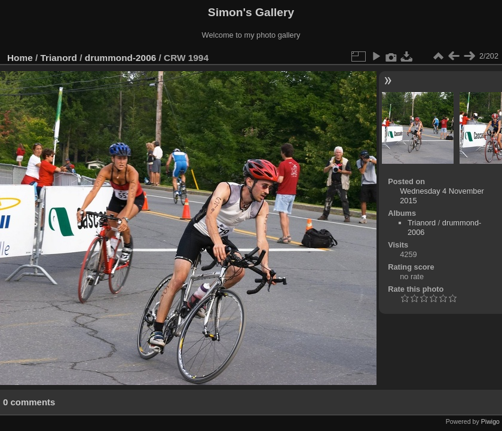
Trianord (59, 58)
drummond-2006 (121, 58)
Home (20, 58)
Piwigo (490, 421)
